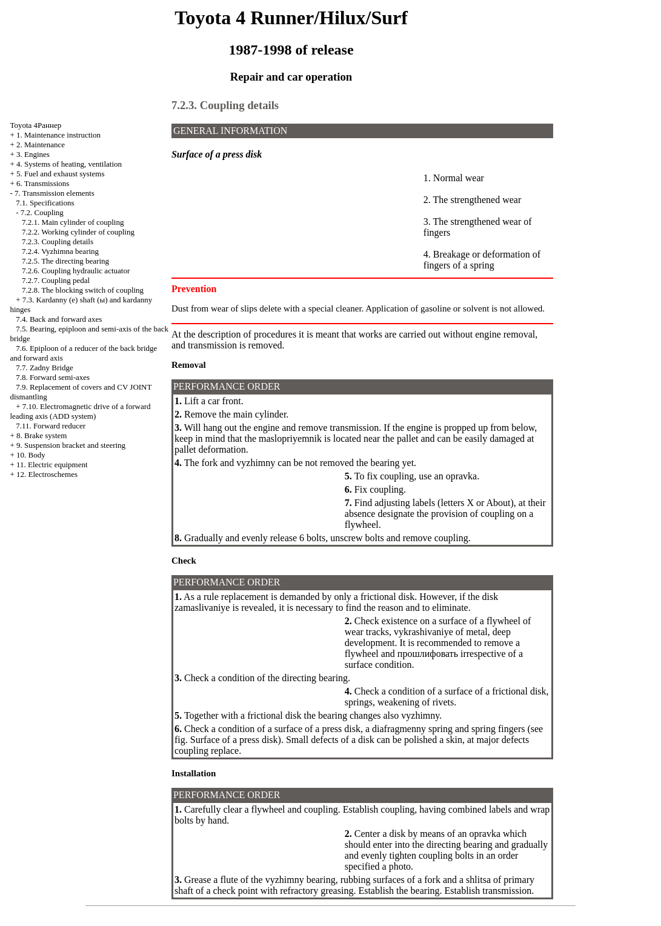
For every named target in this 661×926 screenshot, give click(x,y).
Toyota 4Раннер (35, 125)
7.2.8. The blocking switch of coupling (83, 290)
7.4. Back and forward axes (59, 319)
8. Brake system (41, 435)
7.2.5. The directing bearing (65, 260)
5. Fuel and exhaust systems (60, 173)
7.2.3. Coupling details (57, 241)
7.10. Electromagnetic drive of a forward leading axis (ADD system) (80, 411)
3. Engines (33, 154)
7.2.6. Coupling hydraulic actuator (76, 270)
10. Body (30, 454)
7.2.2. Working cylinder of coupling (78, 231)
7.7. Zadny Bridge (44, 367)
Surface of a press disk (234, 739)
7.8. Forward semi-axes (53, 377)
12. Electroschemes (47, 474)
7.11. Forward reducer (50, 425)
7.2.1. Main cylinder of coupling (73, 222)
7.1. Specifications (45, 202)
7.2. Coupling (42, 212)
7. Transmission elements (55, 193)
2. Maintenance (40, 144)
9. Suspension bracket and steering (70, 445)
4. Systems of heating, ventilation (69, 163)
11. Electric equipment (52, 464)
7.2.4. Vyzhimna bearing (60, 251)
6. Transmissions (42, 183)
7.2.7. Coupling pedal (56, 280)
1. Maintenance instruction (58, 134)
